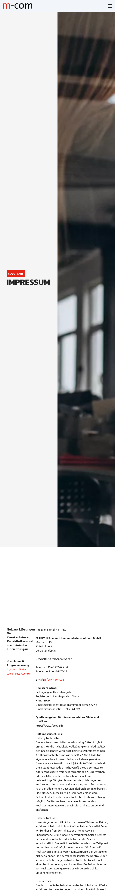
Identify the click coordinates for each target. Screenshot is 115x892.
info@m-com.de (54, 679)
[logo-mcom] (17, 6)
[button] (110, 6)
